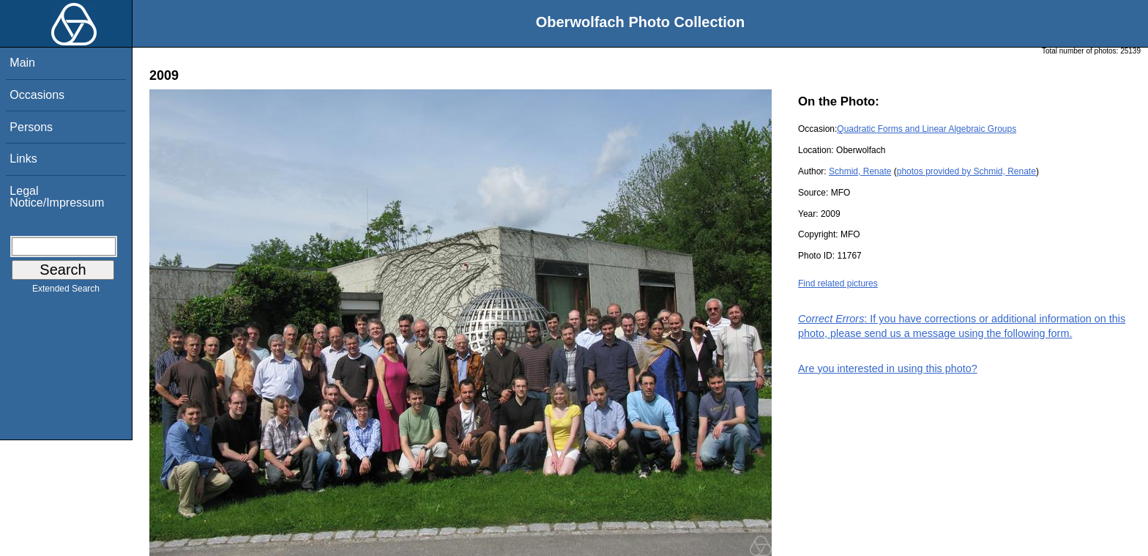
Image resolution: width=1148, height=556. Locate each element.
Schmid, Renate (860, 171)
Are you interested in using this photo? (887, 368)
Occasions (37, 95)
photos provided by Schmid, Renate (966, 171)
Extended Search (66, 291)
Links (23, 158)
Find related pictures (838, 283)
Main (22, 62)
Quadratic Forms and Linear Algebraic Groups (926, 129)
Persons (31, 127)
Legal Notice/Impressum (57, 197)
